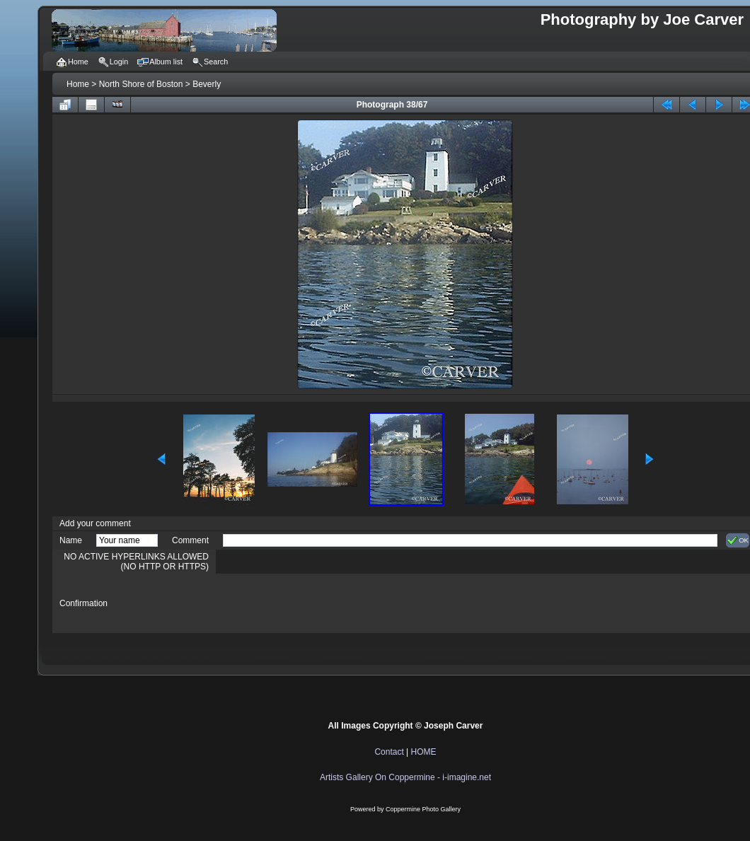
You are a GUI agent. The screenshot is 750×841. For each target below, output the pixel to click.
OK (738, 540)
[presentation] (330, 603)
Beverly (206, 84)
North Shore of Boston (141, 84)
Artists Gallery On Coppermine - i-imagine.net (405, 777)
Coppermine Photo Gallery (423, 809)
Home (78, 84)
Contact (388, 752)
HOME (424, 752)
